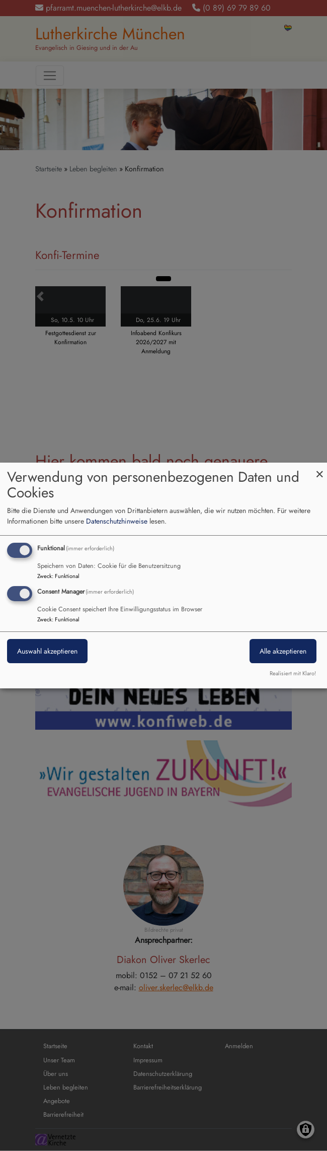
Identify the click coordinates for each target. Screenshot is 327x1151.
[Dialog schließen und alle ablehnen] (319, 469)
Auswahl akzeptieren (47, 651)
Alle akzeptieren (283, 651)
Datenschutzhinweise (116, 521)
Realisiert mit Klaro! (293, 673)
